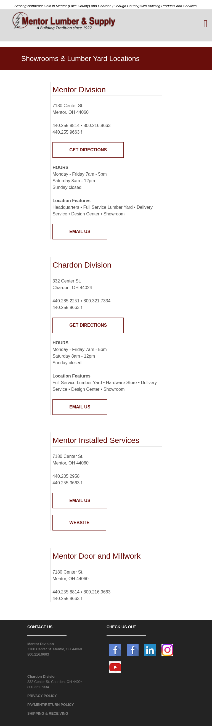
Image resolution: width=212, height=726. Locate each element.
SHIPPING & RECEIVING (47, 713)
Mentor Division (40, 644)
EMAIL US (79, 231)
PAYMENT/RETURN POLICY (50, 705)
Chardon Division (42, 676)
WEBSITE (79, 522)
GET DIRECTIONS (88, 149)
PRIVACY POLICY (42, 696)
